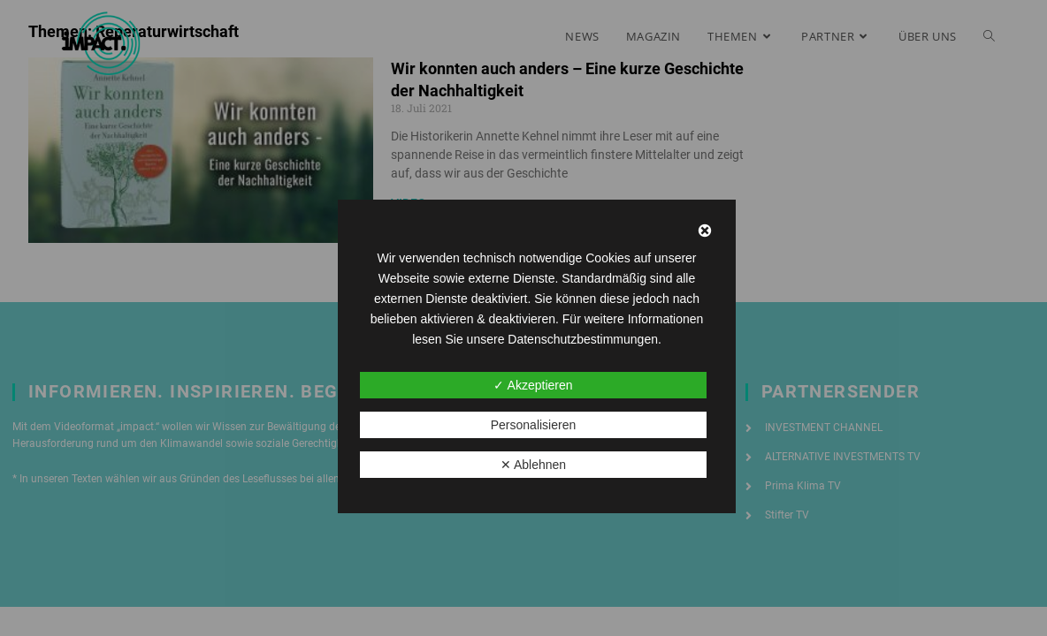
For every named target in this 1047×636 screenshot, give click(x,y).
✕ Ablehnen (533, 465)
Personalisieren (534, 425)
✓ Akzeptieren (532, 385)
